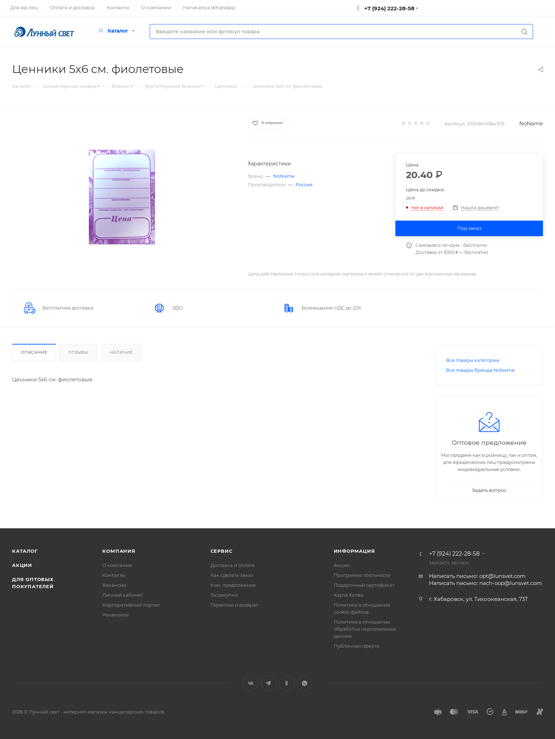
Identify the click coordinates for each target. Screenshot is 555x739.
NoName (531, 123)
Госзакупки (224, 595)
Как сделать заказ (232, 575)
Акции (22, 565)
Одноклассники (286, 683)
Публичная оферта (356, 646)
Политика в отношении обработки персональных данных (365, 629)
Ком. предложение (233, 585)
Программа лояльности (362, 575)
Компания (118, 551)
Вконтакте (250, 683)
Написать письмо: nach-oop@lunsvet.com (485, 583)
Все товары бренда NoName (480, 370)
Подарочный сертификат (364, 585)
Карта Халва (348, 595)
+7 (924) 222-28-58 (388, 8)
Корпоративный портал (131, 605)
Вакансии (114, 585)
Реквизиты (115, 615)
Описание (34, 352)
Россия (304, 184)
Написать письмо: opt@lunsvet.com (477, 576)
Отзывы (78, 352)
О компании (117, 565)
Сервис (222, 551)
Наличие (121, 352)
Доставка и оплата (233, 565)
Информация (354, 551)
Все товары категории (472, 360)
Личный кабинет (122, 595)
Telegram (268, 683)
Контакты (113, 575)
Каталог (25, 551)
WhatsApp (304, 683)
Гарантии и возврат (234, 605)
